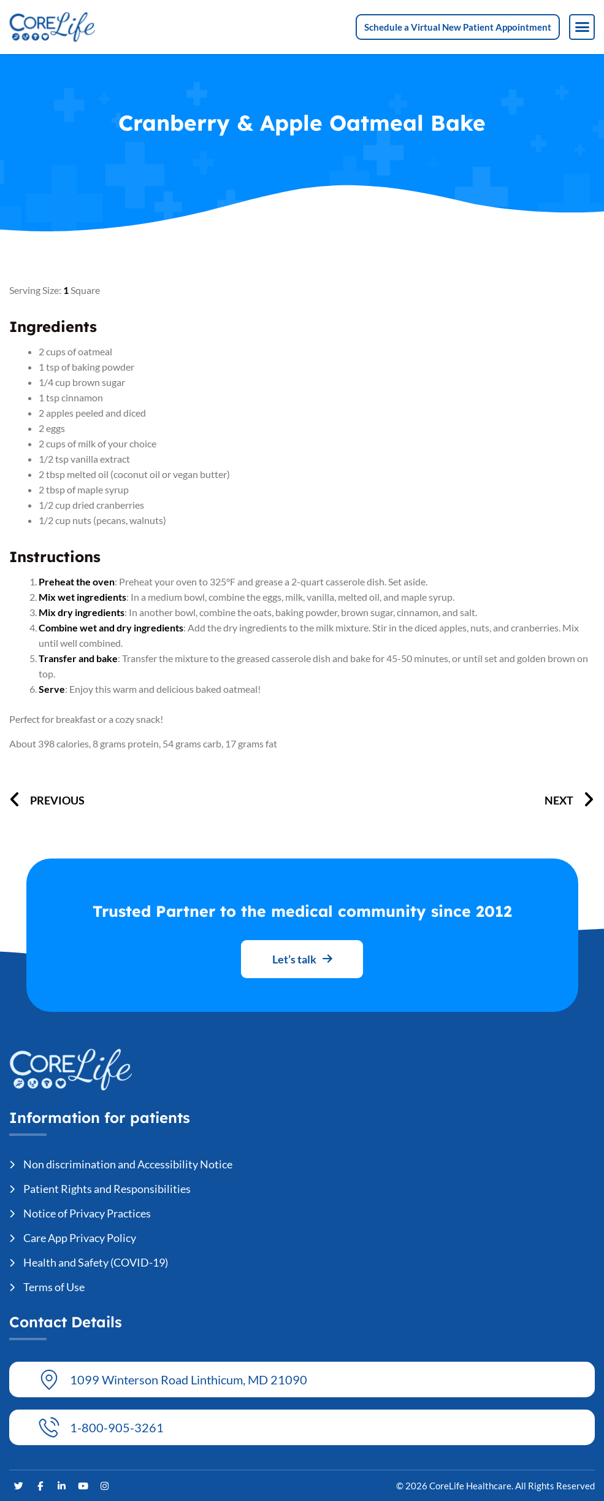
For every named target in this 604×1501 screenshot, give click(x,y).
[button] (582, 27)
